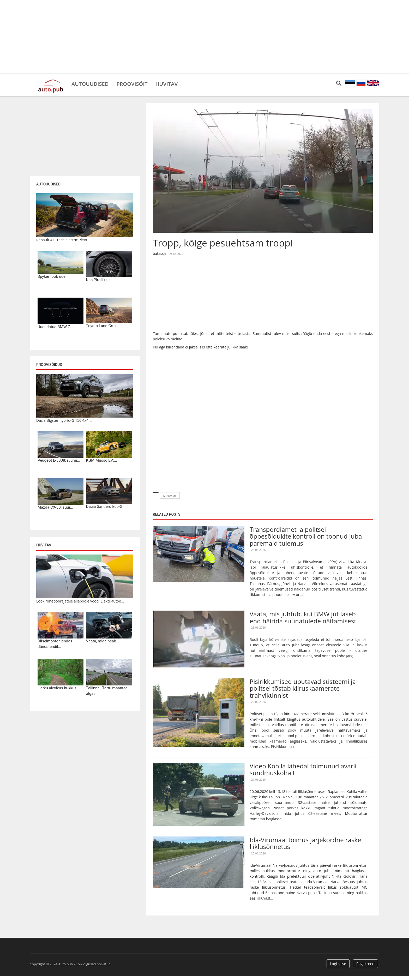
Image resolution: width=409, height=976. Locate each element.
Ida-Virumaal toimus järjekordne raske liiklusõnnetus (305, 843)
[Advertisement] (204, 36)
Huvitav (166, 83)
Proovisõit (131, 83)
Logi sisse (338, 963)
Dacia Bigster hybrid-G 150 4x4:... (64, 420)
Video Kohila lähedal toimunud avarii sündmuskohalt (303, 769)
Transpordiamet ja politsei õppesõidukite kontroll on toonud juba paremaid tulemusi (306, 536)
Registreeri (365, 963)
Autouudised (90, 83)
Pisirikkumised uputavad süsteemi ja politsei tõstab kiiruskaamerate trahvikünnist (303, 688)
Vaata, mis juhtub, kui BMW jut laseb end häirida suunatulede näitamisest (303, 617)
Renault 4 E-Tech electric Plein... (63, 239)
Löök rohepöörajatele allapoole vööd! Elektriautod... (80, 601)
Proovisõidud (49, 365)
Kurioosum (170, 496)
